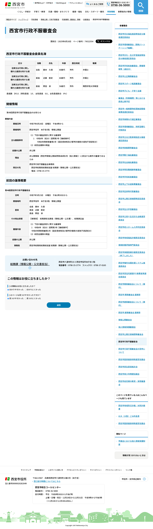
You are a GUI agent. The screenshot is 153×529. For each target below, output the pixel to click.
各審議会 (86, 19)
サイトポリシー (96, 470)
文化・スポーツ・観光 (94, 11)
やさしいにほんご (76, 3)
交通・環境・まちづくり (58, 11)
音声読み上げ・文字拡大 (44, 3)
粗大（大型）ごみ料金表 (128, 416)
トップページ (23, 19)
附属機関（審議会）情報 (71, 19)
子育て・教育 (39, 11)
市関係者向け (39, 470)
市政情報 (111, 11)
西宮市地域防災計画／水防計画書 (131, 407)
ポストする (105, 41)
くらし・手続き (24, 11)
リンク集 (129, 470)
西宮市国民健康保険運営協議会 (131, 423)
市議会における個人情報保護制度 (131, 443)
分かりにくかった (34, 289)
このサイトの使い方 (55, 470)
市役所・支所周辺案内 (131, 479)
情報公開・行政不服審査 (50, 19)
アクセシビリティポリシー (76, 470)
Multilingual (61, 3)
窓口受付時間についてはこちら (47, 481)
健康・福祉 (77, 11)
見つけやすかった (16, 298)
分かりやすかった (16, 289)
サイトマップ (26, 470)
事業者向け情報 (124, 11)
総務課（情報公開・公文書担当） (30, 264)
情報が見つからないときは (134, 455)
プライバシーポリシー (113, 470)
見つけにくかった (34, 298)
